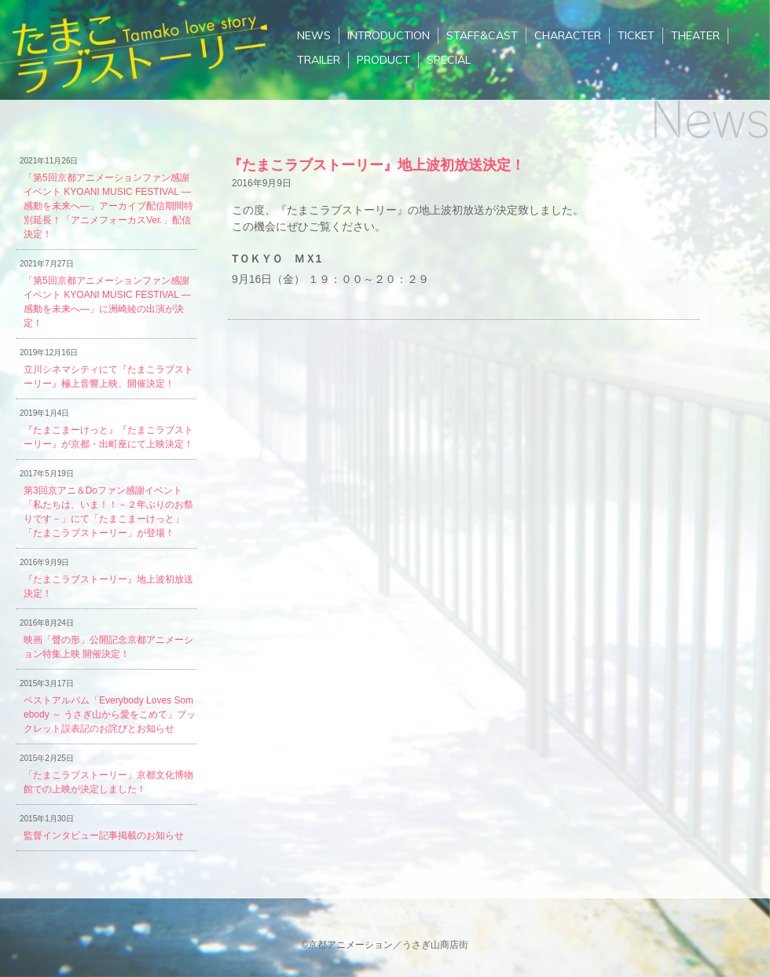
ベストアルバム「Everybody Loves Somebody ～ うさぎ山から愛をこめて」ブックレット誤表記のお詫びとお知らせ (110, 714)
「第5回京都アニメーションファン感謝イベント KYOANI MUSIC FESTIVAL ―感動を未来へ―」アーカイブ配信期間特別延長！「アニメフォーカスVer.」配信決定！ (108, 206)
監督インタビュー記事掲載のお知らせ (104, 835)
